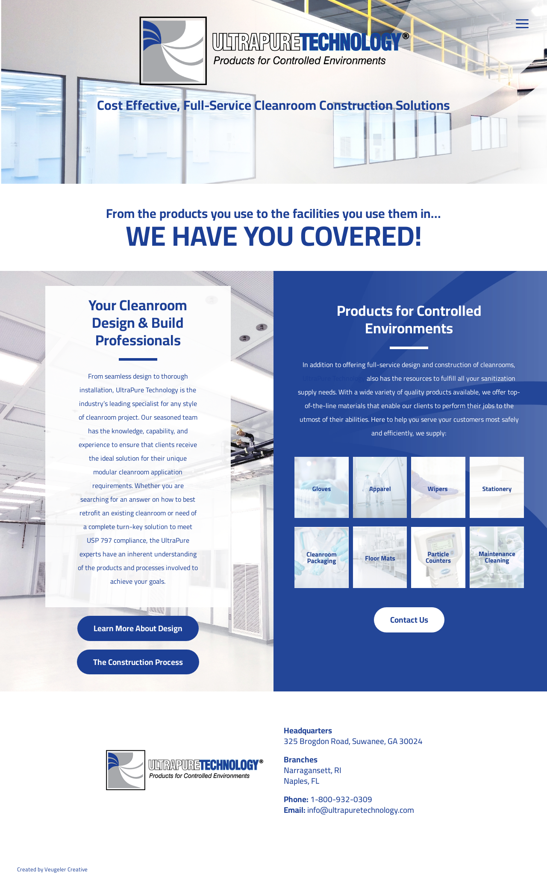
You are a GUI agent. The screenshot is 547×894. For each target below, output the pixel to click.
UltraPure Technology (334, 378)
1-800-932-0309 (341, 799)
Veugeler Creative (66, 869)
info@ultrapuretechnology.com (360, 810)
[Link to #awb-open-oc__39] (523, 24)
